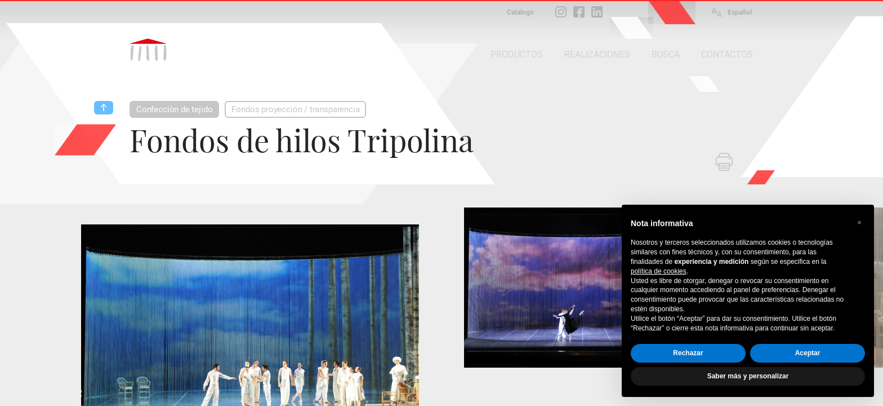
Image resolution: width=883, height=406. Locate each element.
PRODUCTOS (516, 54)
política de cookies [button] (658, 271)
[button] (859, 223)
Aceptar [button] (807, 353)
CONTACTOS (727, 54)
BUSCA (666, 54)
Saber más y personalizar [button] (748, 376)
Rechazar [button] (688, 353)
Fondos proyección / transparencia (295, 109)
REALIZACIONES (597, 54)
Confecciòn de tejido (174, 109)
